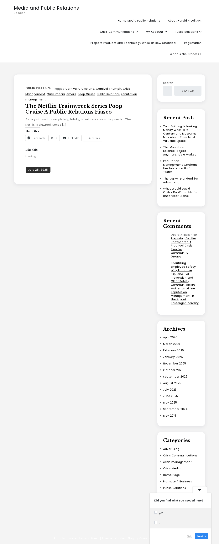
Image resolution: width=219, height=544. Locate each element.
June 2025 (170, 396)
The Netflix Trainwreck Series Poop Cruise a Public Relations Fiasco (73, 109)
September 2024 (175, 409)
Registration (193, 43)
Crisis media (56, 94)
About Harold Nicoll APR (185, 21)
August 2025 (172, 383)
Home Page (171, 475)
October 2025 (173, 370)
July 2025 (170, 390)
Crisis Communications (117, 32)
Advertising (171, 449)
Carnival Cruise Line (79, 89)
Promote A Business (177, 481)
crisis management (177, 462)
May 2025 (170, 402)
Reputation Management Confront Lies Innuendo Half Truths (180, 166)
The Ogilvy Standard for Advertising (180, 180)
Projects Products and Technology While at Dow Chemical (133, 43)
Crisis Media (171, 468)
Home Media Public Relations (139, 21)
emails (71, 94)
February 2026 (173, 350)
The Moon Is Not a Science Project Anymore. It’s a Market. (180, 150)
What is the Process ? (186, 54)
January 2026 (173, 357)
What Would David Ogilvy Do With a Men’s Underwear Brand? (180, 192)
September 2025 (175, 377)
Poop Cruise (86, 94)
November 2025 (174, 363)
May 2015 (169, 416)
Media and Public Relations (46, 8)
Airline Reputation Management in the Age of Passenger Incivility (185, 296)
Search (168, 83)
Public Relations (186, 32)
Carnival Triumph (108, 89)
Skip (189, 536)
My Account (154, 32)
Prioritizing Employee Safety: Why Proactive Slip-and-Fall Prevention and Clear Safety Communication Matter (183, 275)
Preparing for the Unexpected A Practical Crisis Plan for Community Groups (183, 247)
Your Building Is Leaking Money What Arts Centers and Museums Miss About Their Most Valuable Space (180, 133)
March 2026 (171, 344)
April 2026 (170, 337)
